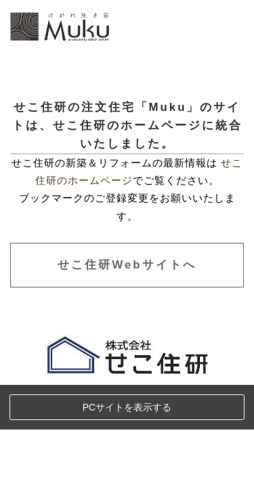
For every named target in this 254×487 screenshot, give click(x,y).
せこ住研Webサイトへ (127, 264)
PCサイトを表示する (127, 407)
